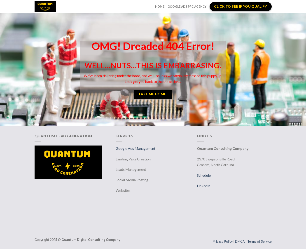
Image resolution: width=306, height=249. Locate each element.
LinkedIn (203, 185)
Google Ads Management (136, 148)
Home (159, 6)
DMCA (240, 241)
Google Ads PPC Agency (187, 6)
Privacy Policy (223, 241)
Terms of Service (259, 241)
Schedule (204, 175)
